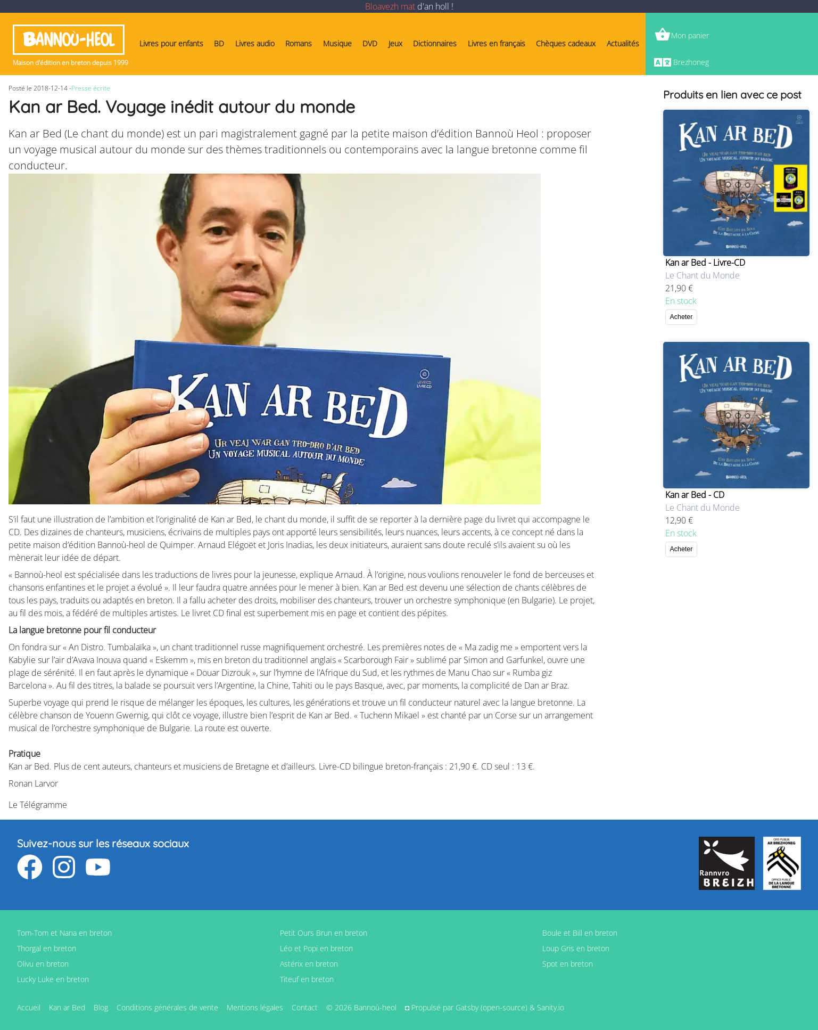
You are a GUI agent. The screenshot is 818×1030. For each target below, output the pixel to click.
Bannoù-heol (68, 39)
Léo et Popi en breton (316, 948)
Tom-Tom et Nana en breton (64, 933)
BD (219, 43)
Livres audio (255, 43)
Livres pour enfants (171, 43)
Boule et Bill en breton (579, 933)
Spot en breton (567, 964)
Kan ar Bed (67, 1007)
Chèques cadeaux (566, 43)
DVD (369, 43)
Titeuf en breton (307, 979)
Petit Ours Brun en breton (323, 933)
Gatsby (467, 1007)
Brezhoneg (691, 62)
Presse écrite (90, 88)
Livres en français (496, 43)
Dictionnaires (435, 43)
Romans (298, 43)
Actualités (623, 43)
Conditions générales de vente (167, 1007)
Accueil (28, 1007)
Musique (337, 43)
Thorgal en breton (46, 948)
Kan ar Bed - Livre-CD (705, 262)
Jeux (395, 43)
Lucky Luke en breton (53, 979)
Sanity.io (550, 1007)
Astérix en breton (309, 964)
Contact (305, 1007)
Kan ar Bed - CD (694, 495)
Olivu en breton (43, 964)
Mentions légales (255, 1007)
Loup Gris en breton (575, 948)
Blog (101, 1007)
